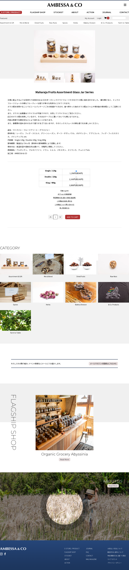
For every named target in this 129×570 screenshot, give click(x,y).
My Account (89, 18)
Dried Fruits (39, 23)
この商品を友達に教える (64, 201)
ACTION (90, 12)
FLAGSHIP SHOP (37, 12)
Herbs (75, 23)
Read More (64, 459)
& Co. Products (107, 23)
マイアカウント (112, 559)
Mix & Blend (24, 23)
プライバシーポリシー (115, 563)
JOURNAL (106, 12)
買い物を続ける (64, 208)
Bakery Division (89, 23)
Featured (3, 18)
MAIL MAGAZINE (91, 559)
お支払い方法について (115, 548)
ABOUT (75, 12)
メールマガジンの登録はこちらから (103, 363)
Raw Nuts (53, 23)
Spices (65, 23)
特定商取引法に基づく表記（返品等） (64, 198)
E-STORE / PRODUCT (11, 12)
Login (99, 18)
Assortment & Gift (7, 23)
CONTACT (124, 12)
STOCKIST (58, 12)
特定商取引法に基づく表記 (117, 556)
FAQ (87, 552)
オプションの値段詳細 (64, 194)
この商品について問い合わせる (64, 204)
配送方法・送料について (115, 552)
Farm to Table (123, 23)
